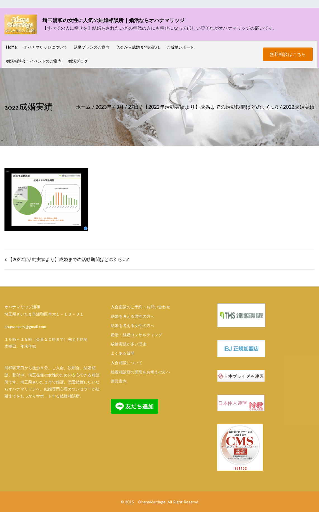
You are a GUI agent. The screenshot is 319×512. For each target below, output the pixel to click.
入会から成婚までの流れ (138, 47)
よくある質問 (122, 353)
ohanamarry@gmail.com (25, 326)
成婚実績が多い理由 (128, 344)
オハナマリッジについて (45, 47)
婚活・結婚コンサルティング (136, 334)
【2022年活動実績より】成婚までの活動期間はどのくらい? (68, 259)
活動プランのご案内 (91, 47)
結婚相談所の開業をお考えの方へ (140, 371)
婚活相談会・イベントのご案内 (34, 61)
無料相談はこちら (288, 54)
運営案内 (119, 381)
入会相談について (126, 362)
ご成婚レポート (180, 47)
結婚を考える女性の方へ (132, 325)
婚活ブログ (78, 61)
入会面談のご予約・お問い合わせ (140, 306)
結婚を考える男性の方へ (132, 316)
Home (11, 47)
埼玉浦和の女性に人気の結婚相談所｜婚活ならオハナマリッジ (113, 20)
